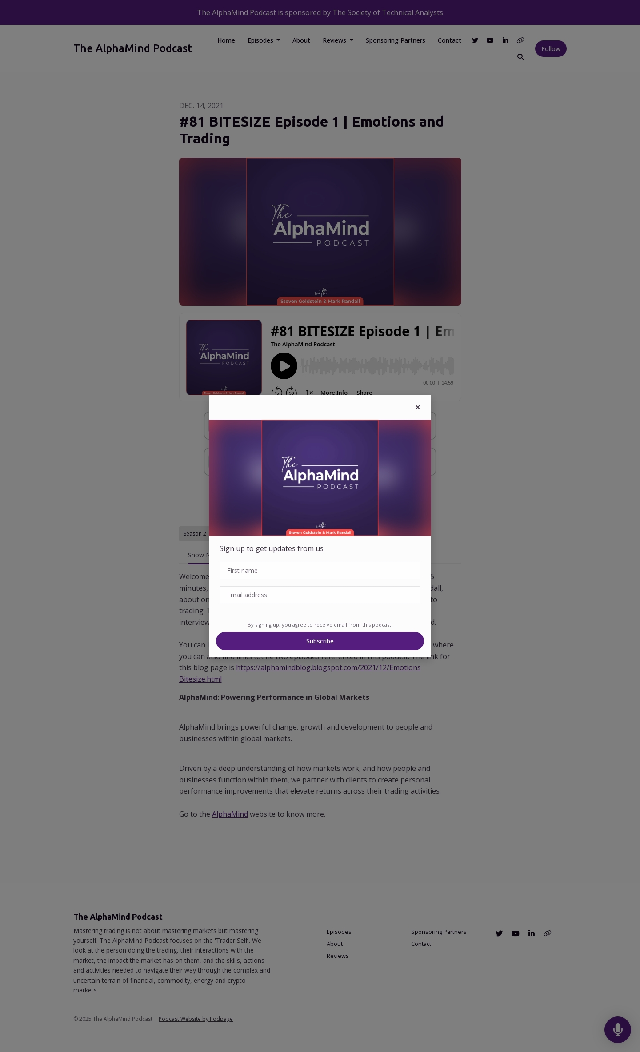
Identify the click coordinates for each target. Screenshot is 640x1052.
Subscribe (320, 641)
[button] (417, 407)
